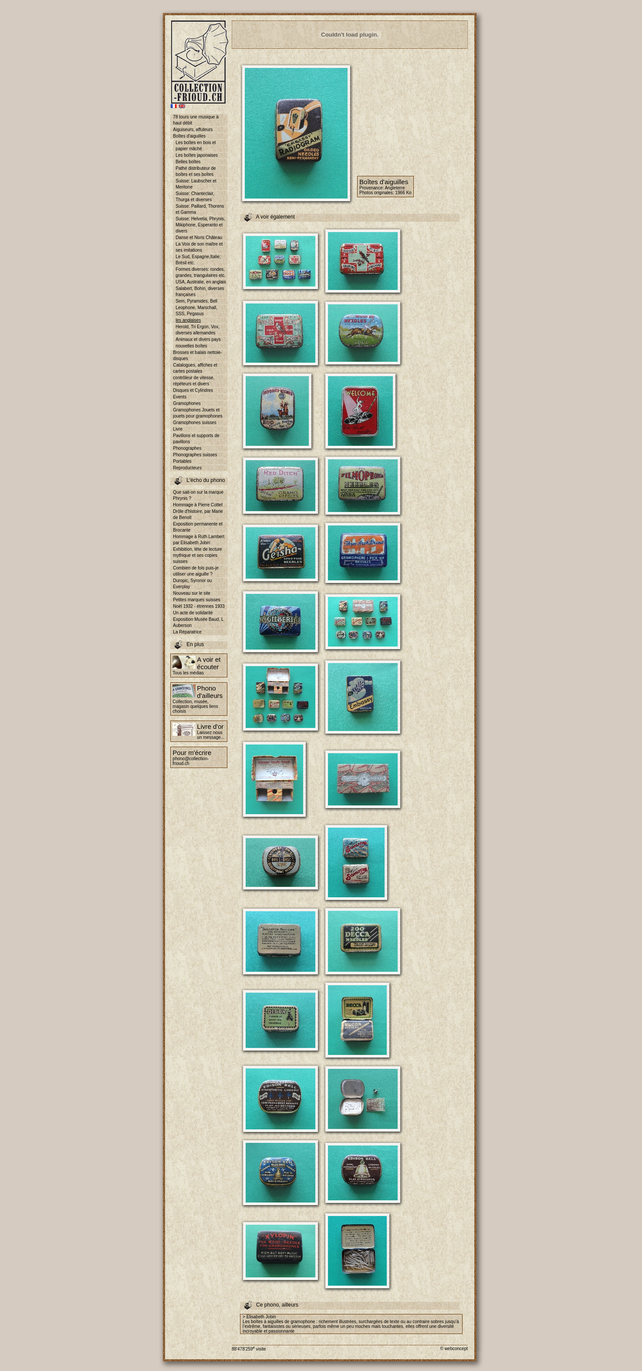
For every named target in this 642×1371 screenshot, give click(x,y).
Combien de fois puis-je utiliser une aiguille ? (196, 571)
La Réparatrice (187, 632)
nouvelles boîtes (191, 346)
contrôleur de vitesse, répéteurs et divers (193, 380)
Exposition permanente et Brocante (197, 527)
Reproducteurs (187, 467)
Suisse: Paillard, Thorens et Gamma (200, 209)
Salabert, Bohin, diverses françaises (200, 291)
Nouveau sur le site (191, 593)
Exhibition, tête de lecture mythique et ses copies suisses (197, 555)
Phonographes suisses (195, 454)
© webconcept (454, 1348)
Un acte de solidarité (193, 612)
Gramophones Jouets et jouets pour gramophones (197, 413)
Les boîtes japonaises (197, 155)
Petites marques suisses (196, 599)
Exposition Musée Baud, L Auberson (198, 622)
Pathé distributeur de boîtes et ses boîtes (196, 171)
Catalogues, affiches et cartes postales (195, 368)
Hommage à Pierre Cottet (197, 504)
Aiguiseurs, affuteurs (193, 129)
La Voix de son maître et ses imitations (199, 247)
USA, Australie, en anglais (201, 282)
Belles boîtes (188, 161)
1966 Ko (403, 192)
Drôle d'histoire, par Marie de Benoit (198, 514)
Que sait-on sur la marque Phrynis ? (198, 495)
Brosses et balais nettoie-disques (197, 355)
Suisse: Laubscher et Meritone (196, 184)
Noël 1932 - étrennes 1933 (198, 606)
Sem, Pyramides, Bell (196, 301)
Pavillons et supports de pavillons (196, 438)
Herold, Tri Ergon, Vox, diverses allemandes (198, 329)
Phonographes (187, 448)
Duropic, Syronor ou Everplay (192, 583)
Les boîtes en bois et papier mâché (196, 145)
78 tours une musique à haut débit (196, 120)
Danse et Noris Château (199, 237)
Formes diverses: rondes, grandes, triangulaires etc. (201, 272)
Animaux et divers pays (198, 339)
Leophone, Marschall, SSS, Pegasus (196, 310)
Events (179, 396)
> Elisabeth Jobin (259, 1316)
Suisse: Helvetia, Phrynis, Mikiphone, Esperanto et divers (200, 224)
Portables (182, 461)
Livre (177, 429)
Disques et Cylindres (193, 390)
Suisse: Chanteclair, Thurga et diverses (195, 196)
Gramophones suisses (194, 422)
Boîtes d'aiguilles (189, 136)
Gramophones (186, 403)
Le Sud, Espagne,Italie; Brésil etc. (198, 259)
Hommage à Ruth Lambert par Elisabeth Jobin (198, 539)
